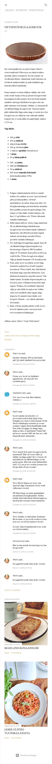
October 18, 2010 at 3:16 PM (24, 385)
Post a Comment (12, 590)
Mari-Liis (17, 353)
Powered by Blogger (26, 755)
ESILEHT (8, 10)
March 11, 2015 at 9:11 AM (22, 568)
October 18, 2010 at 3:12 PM (24, 364)
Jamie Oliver (15, 336)
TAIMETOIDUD (35, 10)
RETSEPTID (20, 10)
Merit (15, 372)
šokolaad (8, 339)
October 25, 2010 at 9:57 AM (24, 471)
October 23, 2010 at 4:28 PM (24, 404)
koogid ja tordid (27, 336)
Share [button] (6, 332)
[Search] (46, 4)
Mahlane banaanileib (21, 648)
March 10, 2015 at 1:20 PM (23, 552)
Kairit (15, 411)
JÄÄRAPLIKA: (19, 393)
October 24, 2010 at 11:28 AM (24, 440)
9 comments (16, 653)
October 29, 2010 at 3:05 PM (24, 533)
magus (37, 336)
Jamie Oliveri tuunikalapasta (17, 731)
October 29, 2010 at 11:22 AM (24, 505)
